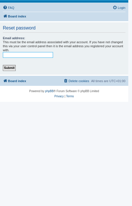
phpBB (49, 91)
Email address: (14, 38)
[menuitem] (8, 7)
